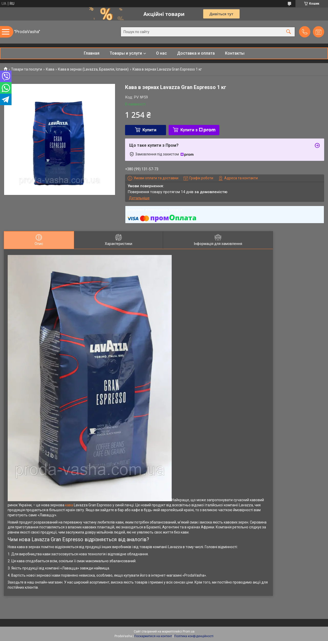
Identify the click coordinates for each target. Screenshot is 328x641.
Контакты (234, 53)
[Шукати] (288, 32)
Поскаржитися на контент (153, 636)
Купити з (198, 129)
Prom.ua (188, 631)
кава (69, 505)
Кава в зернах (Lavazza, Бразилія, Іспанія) (93, 69)
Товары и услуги (126, 53)
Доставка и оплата (196, 53)
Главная (91, 53)
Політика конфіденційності (193, 636)
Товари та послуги (26, 69)
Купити (149, 129)
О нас (161, 53)
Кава (50, 69)
